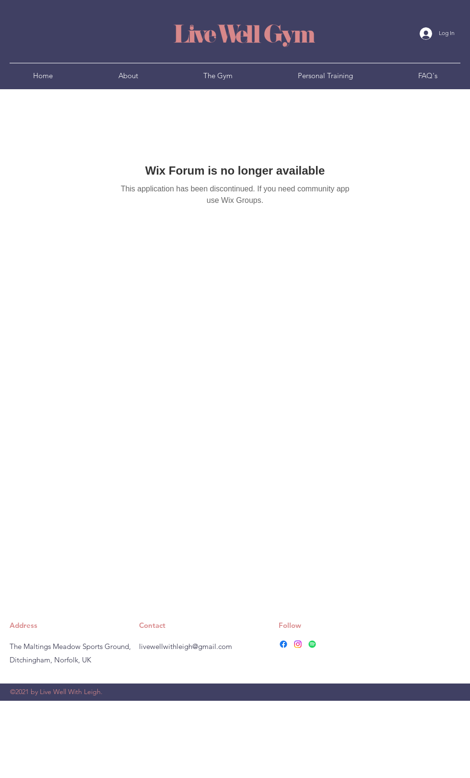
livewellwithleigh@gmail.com (185, 646)
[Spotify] (312, 644)
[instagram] (298, 644)
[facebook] (283, 644)
